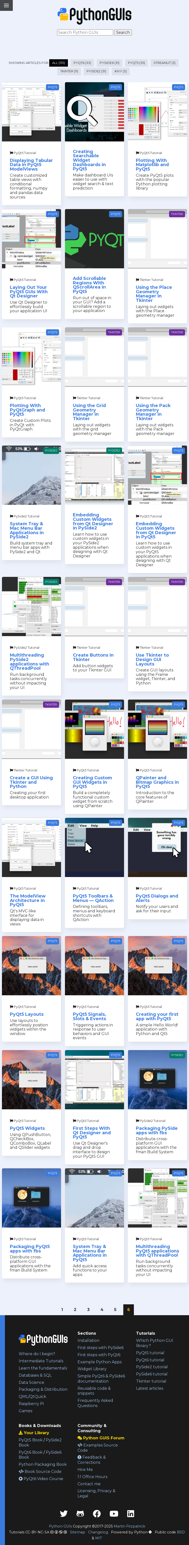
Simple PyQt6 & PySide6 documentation (101, 1379)
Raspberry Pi (31, 1403)
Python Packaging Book (43, 1464)
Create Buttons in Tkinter (93, 657)
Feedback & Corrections (92, 1460)
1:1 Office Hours (92, 1476)
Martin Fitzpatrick (129, 1526)
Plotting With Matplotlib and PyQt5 (152, 165)
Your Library (34, 1432)
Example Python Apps (100, 1362)
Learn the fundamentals (43, 1368)
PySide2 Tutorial (24, 516)
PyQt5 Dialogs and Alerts (157, 898)
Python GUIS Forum (101, 1438)
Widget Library (92, 1369)
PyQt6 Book (31, 1452)
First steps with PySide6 (101, 1347)
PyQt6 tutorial (150, 1360)
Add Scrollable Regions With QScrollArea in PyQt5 (89, 285)
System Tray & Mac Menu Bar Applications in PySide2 (27, 530)
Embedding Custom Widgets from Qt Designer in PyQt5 (156, 530)
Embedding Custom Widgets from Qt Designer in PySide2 (93, 521)
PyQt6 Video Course (41, 1478)
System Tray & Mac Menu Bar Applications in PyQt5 (90, 1253)
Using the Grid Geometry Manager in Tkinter (89, 412)
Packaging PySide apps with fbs (157, 1130)
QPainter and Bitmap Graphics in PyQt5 (157, 782)
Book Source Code (40, 1471)
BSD (181, 1532)
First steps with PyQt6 (99, 1354)
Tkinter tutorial (151, 1381)
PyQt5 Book (31, 1440)
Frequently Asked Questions (95, 1403)
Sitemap (77, 1532)
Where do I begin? (37, 1353)
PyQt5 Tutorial (23, 153)
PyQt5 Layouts (27, 1014)
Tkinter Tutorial (149, 280)
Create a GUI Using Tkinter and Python (31, 782)
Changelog (98, 1532)
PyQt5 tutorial (150, 1352)
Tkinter (177, 214)
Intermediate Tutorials (41, 1361)
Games (25, 1410)
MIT (98, 1538)
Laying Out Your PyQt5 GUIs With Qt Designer (29, 291)
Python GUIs (60, 1526)
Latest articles (149, 1388)
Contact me (89, 1484)
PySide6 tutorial (152, 1374)
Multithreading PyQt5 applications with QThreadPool (157, 1251)
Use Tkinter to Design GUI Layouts (152, 659)
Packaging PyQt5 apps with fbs (30, 1248)
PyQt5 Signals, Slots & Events (89, 1016)
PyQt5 (52, 87)
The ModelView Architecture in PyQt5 (28, 900)
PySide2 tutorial (152, 1367)
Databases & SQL (35, 1375)
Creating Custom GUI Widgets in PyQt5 (92, 782)
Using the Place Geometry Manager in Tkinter (154, 294)
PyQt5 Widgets (27, 1128)
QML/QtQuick (32, 1396)
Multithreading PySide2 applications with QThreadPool (29, 661)
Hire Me (85, 1469)
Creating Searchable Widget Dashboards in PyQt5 (89, 160)
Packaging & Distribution (43, 1389)
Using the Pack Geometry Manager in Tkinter (153, 412)
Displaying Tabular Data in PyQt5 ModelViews (31, 165)
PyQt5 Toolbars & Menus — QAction (93, 898)
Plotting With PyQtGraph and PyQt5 (27, 410)
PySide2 (51, 450)
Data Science (31, 1382)
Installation (88, 1340)
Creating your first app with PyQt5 (157, 1016)
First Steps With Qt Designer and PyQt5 (92, 1132)
